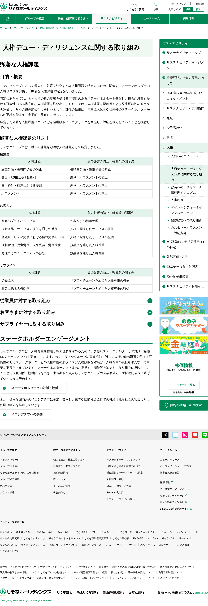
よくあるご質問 (135, 9)
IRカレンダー (60, 479)
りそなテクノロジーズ (33, 544)
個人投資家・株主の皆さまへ (69, 459)
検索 (156, 9)
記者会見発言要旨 (169, 472)
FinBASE (138, 538)
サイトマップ (178, 3)
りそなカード (106, 532)
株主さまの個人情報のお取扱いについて (134, 567)
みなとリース (147, 544)
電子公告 (104, 567)
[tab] (76, 301)
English (200, 3)
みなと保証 (183, 544)
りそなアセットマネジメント (64, 538)
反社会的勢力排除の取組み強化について (133, 572)
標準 (188, 9)
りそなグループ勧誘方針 (53, 572)
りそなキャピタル (145, 532)
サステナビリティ (116, 450)
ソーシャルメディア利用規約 (163, 578)
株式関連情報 (60, 472)
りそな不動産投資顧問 (96, 538)
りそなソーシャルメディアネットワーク (23, 434)
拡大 (198, 9)
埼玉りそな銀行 (24, 532)
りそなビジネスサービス (175, 538)
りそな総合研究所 (9, 538)
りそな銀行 (6, 532)
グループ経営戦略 (9, 479)
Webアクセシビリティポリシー (57, 567)
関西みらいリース (91, 544)
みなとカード (166, 544)
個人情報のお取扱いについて (176, 567)
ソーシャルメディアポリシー (128, 578)
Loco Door (152, 538)
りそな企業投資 (120, 538)
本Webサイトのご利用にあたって (18, 567)
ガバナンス (6, 485)
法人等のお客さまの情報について (18, 572)
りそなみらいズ (8, 544)
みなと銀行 (64, 532)
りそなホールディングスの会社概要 (19, 472)
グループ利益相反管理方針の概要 (89, 572)
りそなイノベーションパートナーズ (178, 532)
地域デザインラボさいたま (63, 544)
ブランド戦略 (7, 492)
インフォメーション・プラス (176, 466)
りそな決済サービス (84, 532)
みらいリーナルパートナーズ (121, 544)
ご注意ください (86, 567)
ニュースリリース (169, 459)
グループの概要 (8, 450)
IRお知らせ (59, 492)
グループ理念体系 (9, 466)
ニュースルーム (168, 450)
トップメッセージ (9, 459)
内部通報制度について (170, 572)
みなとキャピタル (9, 551)
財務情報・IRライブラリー (68, 466)
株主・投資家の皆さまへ (66, 450)
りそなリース (125, 532)
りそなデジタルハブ (34, 538)
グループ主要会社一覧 (12, 521)
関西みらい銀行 (45, 532)
